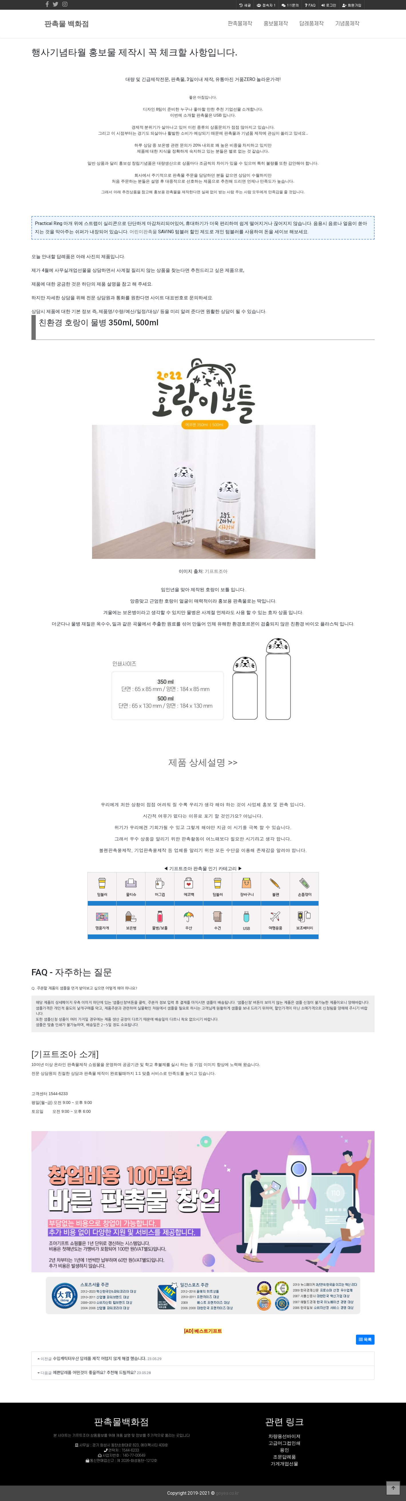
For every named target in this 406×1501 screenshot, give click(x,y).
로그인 (328, 5)
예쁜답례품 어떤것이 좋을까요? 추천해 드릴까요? (94, 1372)
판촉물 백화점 (66, 24)
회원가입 (351, 5)
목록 (365, 1339)
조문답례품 (284, 1457)
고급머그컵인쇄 (284, 1443)
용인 (284, 1450)
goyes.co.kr (227, 1493)
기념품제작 (347, 24)
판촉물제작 (240, 24)
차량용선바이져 (284, 1436)
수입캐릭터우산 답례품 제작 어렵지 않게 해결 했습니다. (99, 1358)
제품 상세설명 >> (203, 762)
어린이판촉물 (143, 231)
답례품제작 (311, 24)
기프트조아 (216, 571)
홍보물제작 (276, 24)
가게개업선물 (284, 1463)
